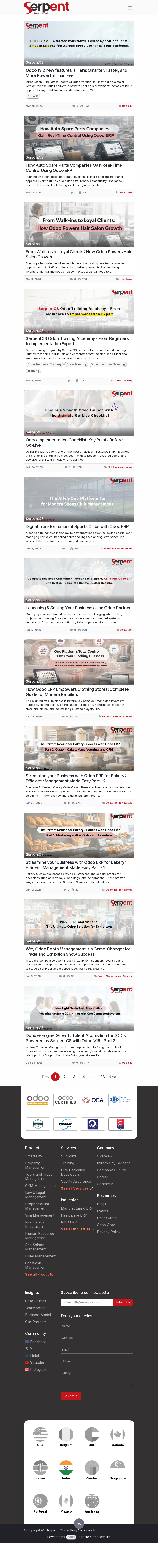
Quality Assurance (76, 1181)
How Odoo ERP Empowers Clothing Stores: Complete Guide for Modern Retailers (77, 692)
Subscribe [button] (122, 1302)
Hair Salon (126, 279)
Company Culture (111, 1170)
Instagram (38, 1369)
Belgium (66, 1445)
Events (102, 1211)
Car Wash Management (35, 1265)
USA (40, 1445)
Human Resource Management (39, 1235)
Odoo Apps (106, 1225)
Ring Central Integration (35, 1224)
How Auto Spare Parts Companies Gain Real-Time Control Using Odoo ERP (74, 168)
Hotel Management (40, 1256)
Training (67, 1163)
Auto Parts (125, 192)
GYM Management (40, 1185)
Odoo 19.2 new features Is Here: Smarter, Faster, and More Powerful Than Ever (76, 73)
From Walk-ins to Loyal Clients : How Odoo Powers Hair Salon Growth (78, 254)
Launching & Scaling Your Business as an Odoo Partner (78, 607)
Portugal (40, 1511)
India (66, 1478)
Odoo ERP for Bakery (119, 802)
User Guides (107, 1218)
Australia (92, 1511)
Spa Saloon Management (35, 1247)
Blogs (101, 1204)
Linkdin (36, 1355)
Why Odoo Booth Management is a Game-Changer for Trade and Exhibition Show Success (78, 951)
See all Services (75, 1188)
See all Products (39, 1274)
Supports (68, 1156)
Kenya (40, 1478)
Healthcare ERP (74, 1215)
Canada (118, 1445)
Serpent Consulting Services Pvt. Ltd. (75, 1530)
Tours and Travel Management (39, 1176)
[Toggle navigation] (130, 7)
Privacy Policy (108, 1232)
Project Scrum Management (37, 1206)
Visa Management (39, 1215)
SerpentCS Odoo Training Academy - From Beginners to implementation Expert (77, 341)
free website (102, 1537)
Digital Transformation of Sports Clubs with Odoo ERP (77, 526)
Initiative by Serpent (113, 1163)
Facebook (38, 1342)
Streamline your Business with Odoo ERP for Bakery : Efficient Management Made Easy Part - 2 (76, 778)
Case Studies (35, 1301)
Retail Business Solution (117, 716)
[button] (79, 1523)
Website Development (118, 548)
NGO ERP (69, 1222)
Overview (104, 1156)
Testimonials (35, 1308)
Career (102, 1177)
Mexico (66, 1511)
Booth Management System (114, 976)
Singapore (118, 1478)
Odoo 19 (127, 105)
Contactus (105, 1184)
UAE (92, 1445)
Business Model (38, 1315)
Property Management (35, 1165)
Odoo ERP (126, 629)
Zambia (92, 1478)
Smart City (33, 1156)
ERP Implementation (119, 467)
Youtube (37, 1362)
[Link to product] (38, 1100)
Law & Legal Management (35, 1194)
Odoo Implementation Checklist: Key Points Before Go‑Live (74, 442)
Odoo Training (123, 380)
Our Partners (36, 1322)
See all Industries (76, 1229)
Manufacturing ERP (77, 1208)
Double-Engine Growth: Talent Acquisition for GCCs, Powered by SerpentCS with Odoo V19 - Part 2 (76, 1038)
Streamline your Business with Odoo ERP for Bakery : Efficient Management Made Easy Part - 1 (76, 865)
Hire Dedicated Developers (73, 1172)
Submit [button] (71, 1396)
